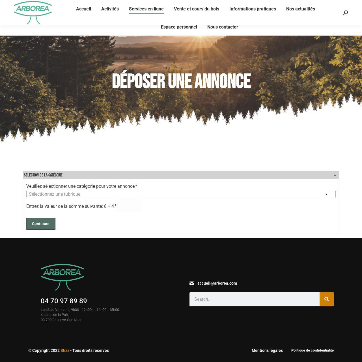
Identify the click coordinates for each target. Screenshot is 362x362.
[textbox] (181, 194)
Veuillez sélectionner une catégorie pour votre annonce (82, 186)
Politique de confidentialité (312, 350)
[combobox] (181, 194)
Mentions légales (267, 350)
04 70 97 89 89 (64, 301)
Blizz (65, 350)
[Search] (327, 299)
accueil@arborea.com (217, 283)
